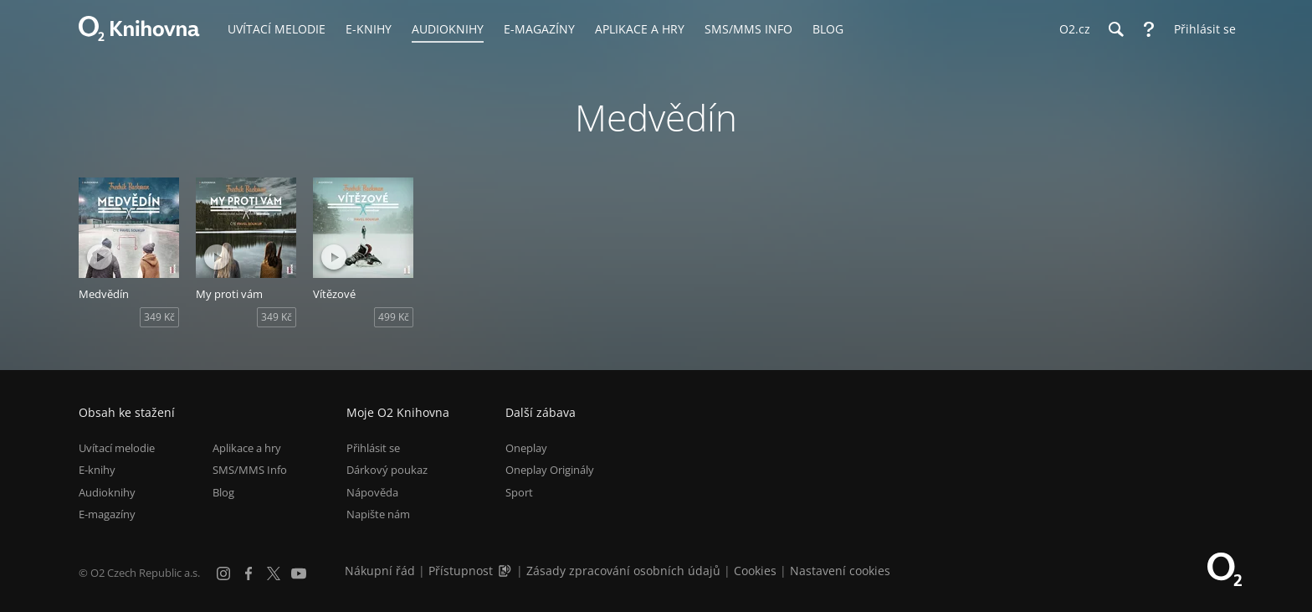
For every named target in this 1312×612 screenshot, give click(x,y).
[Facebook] (248, 573)
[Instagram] (223, 573)
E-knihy (97, 469)
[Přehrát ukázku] (99, 257)
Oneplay (526, 447)
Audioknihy (107, 492)
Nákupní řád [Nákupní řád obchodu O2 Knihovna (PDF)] (380, 571)
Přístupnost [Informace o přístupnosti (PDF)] (460, 571)
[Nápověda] (1149, 29)
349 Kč (159, 317)
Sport (519, 492)
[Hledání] (1115, 29)
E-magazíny (107, 514)
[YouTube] (298, 573)
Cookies (755, 571)
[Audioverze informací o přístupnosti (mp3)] (506, 570)
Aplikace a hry (247, 447)
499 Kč (393, 317)
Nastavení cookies (840, 571)
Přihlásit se (373, 447)
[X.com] (273, 573)
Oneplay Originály (549, 469)
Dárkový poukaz (387, 469)
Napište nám (378, 514)
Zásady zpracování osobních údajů (623, 571)
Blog (223, 492)
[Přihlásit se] (1201, 29)
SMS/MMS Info (250, 469)
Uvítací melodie (117, 447)
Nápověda (372, 492)
